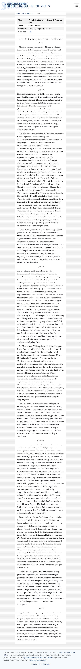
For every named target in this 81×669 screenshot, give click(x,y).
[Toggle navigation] (77, 5)
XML (30, 32)
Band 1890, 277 (28, 13)
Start (18, 13)
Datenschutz (35, 664)
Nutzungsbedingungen (38, 660)
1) (24, 516)
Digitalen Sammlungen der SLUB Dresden (38, 657)
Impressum (46, 664)
